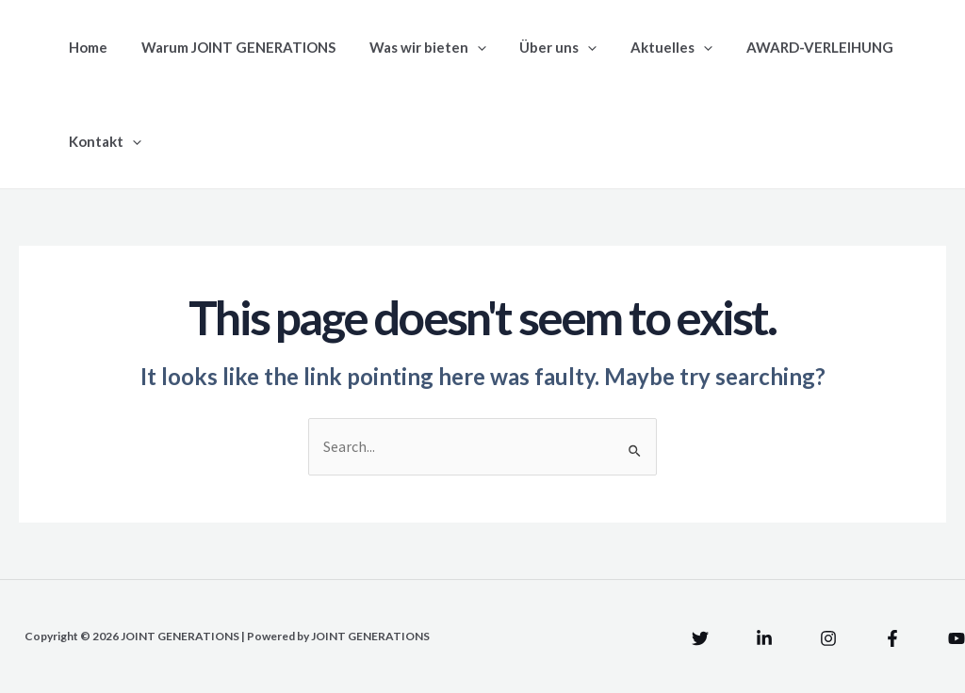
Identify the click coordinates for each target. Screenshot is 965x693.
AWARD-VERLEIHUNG (789, 47)
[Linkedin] (764, 638)
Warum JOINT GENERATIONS (230, 47)
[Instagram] (828, 638)
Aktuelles (647, 47)
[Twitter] (700, 638)
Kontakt (102, 141)
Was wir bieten (413, 47)
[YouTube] (956, 638)
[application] (463, 47)
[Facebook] (892, 638)
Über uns (539, 47)
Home (85, 47)
